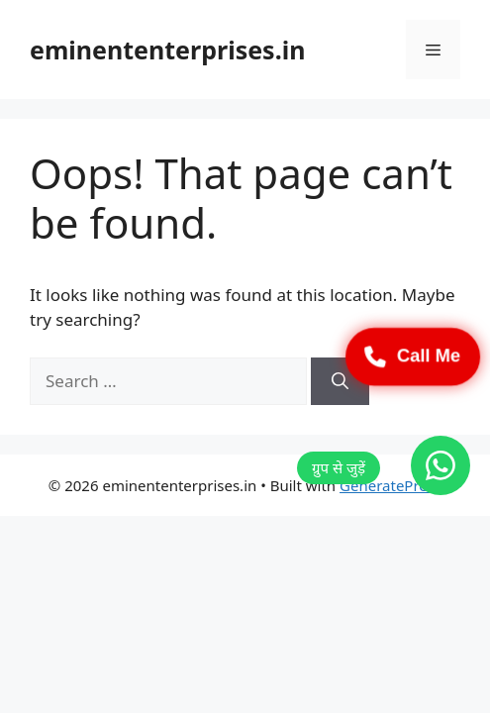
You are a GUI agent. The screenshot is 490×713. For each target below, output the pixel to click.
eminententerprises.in (167, 49)
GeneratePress (390, 485)
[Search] (340, 381)
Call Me (413, 356)
